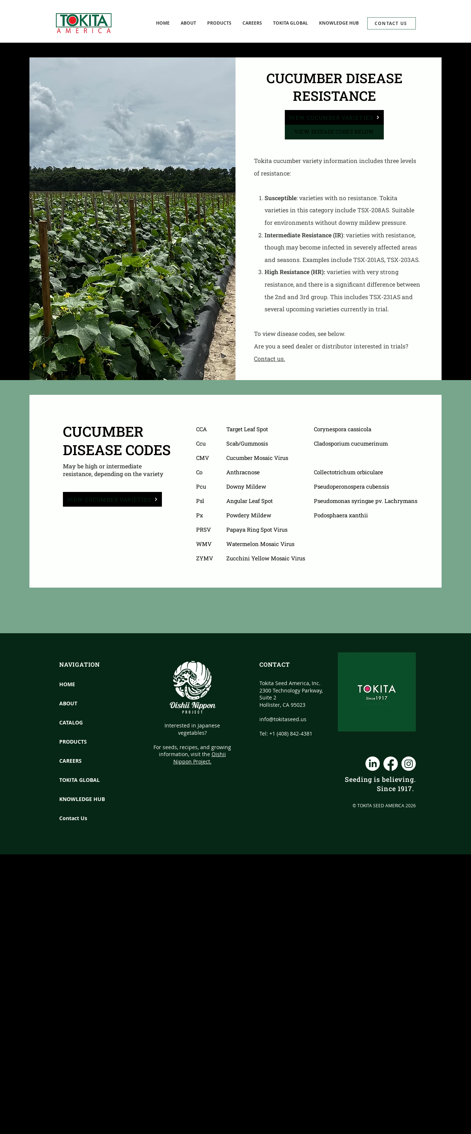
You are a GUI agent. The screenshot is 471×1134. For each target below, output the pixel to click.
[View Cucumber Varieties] (334, 117)
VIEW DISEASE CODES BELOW (334, 131)
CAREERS (70, 760)
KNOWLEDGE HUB (75, 798)
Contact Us (73, 818)
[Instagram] (408, 763)
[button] (291, 23)
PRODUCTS (73, 741)
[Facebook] (390, 763)
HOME (67, 684)
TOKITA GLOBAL (75, 779)
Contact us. (269, 358)
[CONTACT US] (391, 23)
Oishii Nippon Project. (199, 758)
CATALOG (71, 722)
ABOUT (68, 703)
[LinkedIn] (372, 763)
